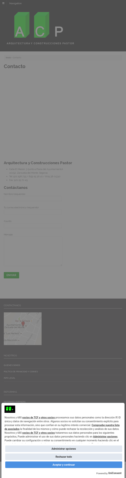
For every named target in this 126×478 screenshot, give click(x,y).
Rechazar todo (63, 456)
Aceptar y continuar (64, 464)
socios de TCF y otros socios (38, 417)
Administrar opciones (105, 436)
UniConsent (114, 473)
